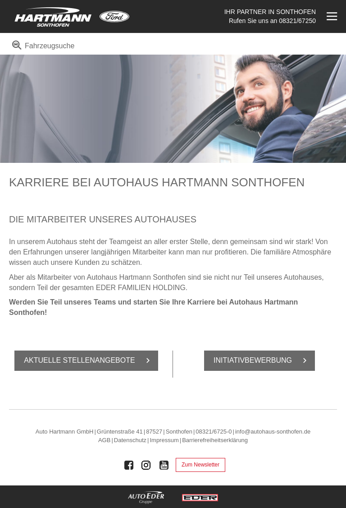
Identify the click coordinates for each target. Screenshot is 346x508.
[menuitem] (41, 49)
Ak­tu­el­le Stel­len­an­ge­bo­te (88, 360)
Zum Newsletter (200, 465)
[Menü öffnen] (331, 16)
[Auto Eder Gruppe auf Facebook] (128, 465)
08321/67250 (297, 20)
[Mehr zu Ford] (114, 16)
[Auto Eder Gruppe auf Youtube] (163, 465)
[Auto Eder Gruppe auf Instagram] (146, 465)
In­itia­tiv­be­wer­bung (262, 360)
